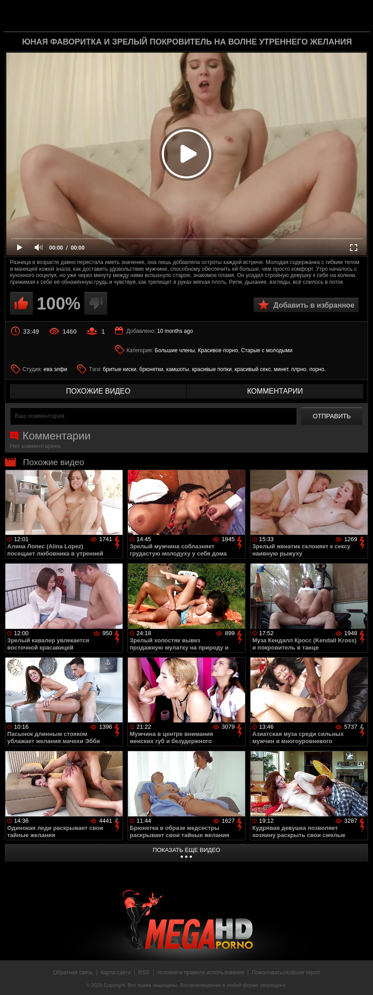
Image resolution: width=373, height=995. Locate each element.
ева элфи (55, 369)
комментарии (275, 391)
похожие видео (98, 391)
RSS (144, 972)
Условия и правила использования (200, 972)
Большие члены (175, 350)
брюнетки (151, 369)
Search (356, 15)
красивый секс (253, 369)
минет (281, 369)
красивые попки (212, 369)
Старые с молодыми (266, 350)
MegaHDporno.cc (200, 15)
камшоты (177, 369)
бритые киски (119, 369)
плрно (298, 369)
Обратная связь (73, 972)
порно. (317, 369)
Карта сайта (115, 972)
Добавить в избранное (314, 305)
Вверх (359, 978)
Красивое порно (218, 350)
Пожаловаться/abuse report (286, 972)
